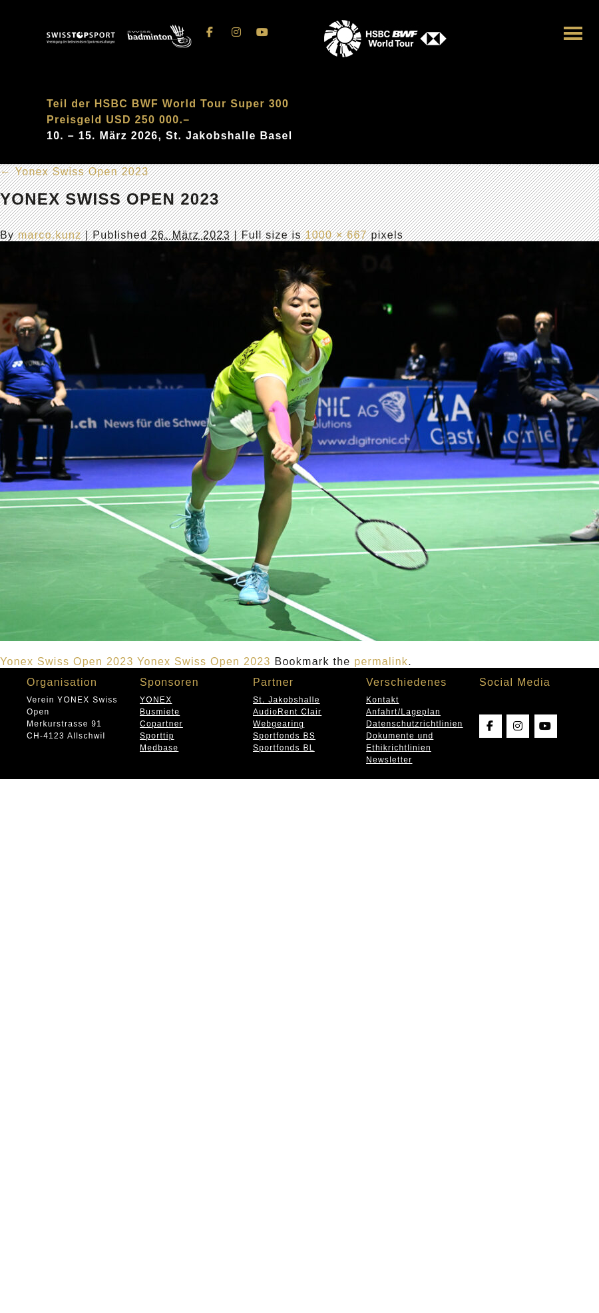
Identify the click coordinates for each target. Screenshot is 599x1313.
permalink (381, 661)
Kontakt (382, 699)
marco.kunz (50, 235)
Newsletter (389, 759)
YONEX (156, 699)
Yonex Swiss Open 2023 (74, 171)
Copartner (161, 723)
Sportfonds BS (284, 735)
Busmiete (160, 711)
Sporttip (157, 735)
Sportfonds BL (284, 747)
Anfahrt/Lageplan (403, 711)
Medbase (159, 747)
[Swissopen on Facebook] (210, 32)
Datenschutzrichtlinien (414, 723)
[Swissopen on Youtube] (263, 32)
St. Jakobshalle (286, 699)
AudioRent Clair (287, 711)
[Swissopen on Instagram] (236, 32)
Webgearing (278, 723)
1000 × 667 (336, 235)
